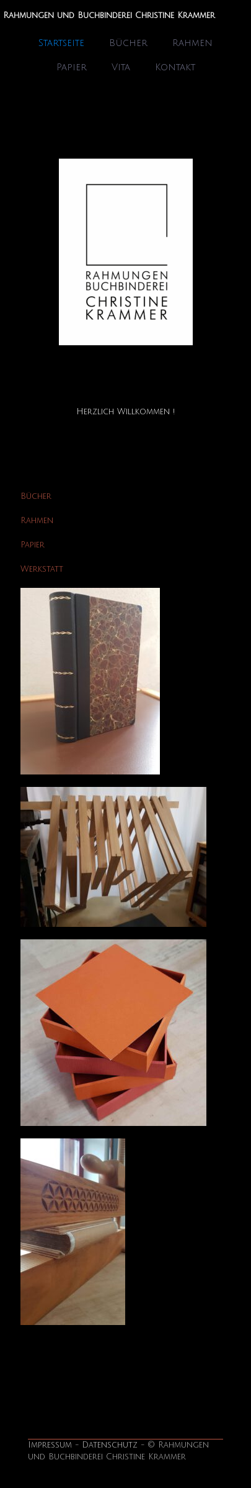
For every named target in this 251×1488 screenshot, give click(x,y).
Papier (32, 545)
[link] (126, 252)
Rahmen (36, 520)
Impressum (50, 1445)
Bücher (35, 496)
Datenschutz (110, 1445)
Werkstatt (41, 569)
